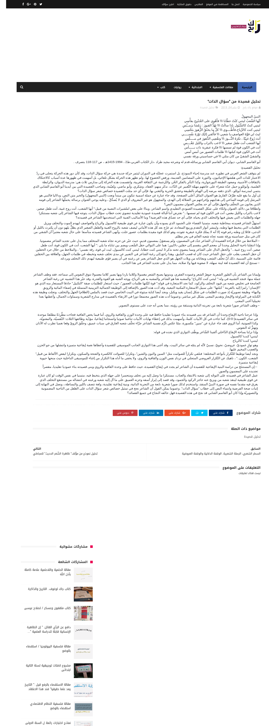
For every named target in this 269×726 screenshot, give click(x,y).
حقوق (81, 401)
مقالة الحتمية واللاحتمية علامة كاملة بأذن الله (41, 127)
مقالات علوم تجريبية (43, 479)
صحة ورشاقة (38, 409)
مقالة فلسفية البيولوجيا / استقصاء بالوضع (42, 204)
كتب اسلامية (77, 424)
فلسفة (65, 417)
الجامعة (61, 339)
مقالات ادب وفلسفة (29, 471)
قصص (52, 417)
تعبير (42, 393)
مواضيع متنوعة (56, 494)
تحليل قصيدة (201, 109)
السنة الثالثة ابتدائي (73, 354)
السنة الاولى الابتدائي (42, 346)
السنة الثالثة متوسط (44, 354)
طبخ (23, 409)
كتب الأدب (33, 424)
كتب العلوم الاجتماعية (39, 448)
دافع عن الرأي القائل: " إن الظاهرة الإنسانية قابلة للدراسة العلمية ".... (43, 185)
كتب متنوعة (26, 463)
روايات (175, 87)
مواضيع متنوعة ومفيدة (71, 502)
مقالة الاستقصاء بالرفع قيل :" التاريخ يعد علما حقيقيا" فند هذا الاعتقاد (42, 242)
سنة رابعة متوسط (74, 409)
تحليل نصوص (57, 393)
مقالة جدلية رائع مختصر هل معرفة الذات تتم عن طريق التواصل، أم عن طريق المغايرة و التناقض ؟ (42, 301)
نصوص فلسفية (44, 502)
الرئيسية (245, 87)
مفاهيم (50, 471)
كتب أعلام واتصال (54, 424)
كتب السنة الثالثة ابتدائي (35, 432)
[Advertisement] (91, 45)
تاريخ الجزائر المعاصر (56, 385)
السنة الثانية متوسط (43, 362)
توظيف (30, 393)
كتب (160, 87)
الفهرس (192, 4)
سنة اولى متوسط (51, 401)
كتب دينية (62, 463)
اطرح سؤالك (162, 4)
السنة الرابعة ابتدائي (42, 370)
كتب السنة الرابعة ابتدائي (70, 448)
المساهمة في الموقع (211, 4)
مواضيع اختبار (77, 494)
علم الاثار (79, 417)
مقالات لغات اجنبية (74, 487)
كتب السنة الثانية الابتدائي (69, 440)
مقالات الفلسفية (221, 87)
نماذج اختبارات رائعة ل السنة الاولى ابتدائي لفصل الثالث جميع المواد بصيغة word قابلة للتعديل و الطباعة (40, 282)
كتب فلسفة (45, 463)
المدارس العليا (48, 378)
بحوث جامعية (27, 378)
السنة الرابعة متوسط (72, 378)
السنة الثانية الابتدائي (72, 362)
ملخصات (32, 487)
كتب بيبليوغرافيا (31, 455)
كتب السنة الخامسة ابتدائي (34, 440)
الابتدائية (195, 87)
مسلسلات (65, 471)
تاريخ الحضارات (33, 385)
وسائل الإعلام (76, 510)
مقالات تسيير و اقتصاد (72, 479)
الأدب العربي (77, 339)
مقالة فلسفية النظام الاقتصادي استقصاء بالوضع (44, 261)
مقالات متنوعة (50, 487)
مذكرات (80, 471)
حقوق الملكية (178, 4)
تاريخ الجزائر (78, 385)
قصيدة (40, 417)
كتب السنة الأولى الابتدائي (69, 432)
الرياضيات (46, 339)
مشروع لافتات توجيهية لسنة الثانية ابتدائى (42, 223)
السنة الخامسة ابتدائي (72, 370)
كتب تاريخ (79, 463)
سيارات (55, 409)
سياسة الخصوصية (245, 4)
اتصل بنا (229, 4)
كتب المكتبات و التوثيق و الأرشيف (65, 455)
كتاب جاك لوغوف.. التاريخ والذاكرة (43, 144)
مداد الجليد (177, 720)
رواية (69, 401)
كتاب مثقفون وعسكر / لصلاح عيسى (41, 163)
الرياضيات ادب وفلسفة (72, 346)
